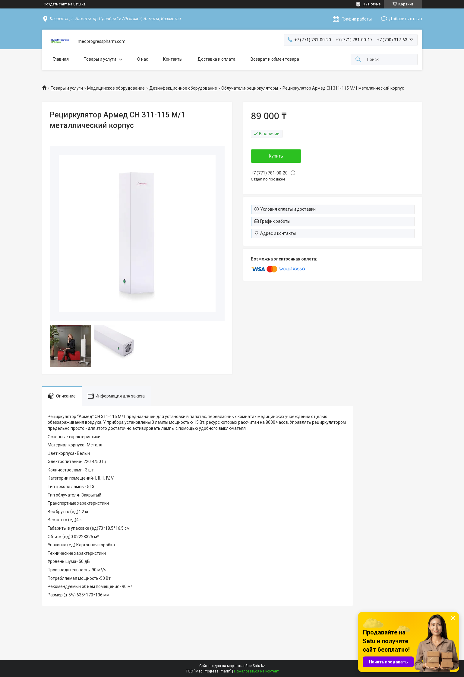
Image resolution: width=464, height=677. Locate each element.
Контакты (172, 59)
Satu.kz (259, 666)
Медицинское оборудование (116, 88)
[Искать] (358, 59)
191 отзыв (372, 4)
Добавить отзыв (405, 18)
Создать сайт (55, 4)
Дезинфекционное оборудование (183, 88)
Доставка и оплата (216, 59)
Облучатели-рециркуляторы (249, 88)
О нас (142, 59)
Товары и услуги (100, 59)
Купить (276, 156)
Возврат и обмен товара (275, 59)
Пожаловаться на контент (256, 671)
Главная (61, 59)
